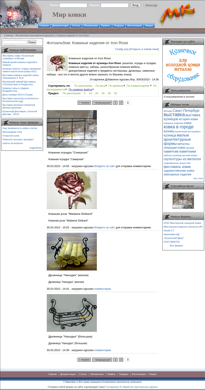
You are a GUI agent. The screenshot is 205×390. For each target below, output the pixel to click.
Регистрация (154, 5)
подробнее (35, 147)
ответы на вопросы (13, 143)
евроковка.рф (171, 234)
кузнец (169, 131)
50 (115, 93)
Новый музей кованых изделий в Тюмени (20, 63)
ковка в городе (179, 126)
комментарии (103, 288)
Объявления (91, 25)
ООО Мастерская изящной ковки (182, 222)
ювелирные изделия (177, 174)
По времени (116, 85)
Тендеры (119, 25)
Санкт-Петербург (186, 110)
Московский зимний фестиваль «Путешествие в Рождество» (19, 83)
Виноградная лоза (12, 132)
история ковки (188, 119)
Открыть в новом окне (144, 49)
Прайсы (105, 25)
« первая (84, 102)
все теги (198, 178)
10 (90, 93)
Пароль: (94, 5)
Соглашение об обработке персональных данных (131, 387)
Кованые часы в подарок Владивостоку (16, 89)
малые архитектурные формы (177, 139)
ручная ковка (189, 155)
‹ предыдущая (102, 102)
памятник (171, 151)
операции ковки (174, 147)
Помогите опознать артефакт (18, 139)
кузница (170, 135)
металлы (183, 143)
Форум (149, 25)
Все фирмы (176, 245)
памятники (187, 151)
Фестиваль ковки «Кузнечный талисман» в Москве (18, 57)
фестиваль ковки (177, 167)
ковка (187, 123)
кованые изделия (173, 123)
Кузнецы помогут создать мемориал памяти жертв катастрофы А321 (22, 70)
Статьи (76, 25)
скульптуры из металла (182, 159)
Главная (44, 25)
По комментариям (138, 85)
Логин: (54, 5)
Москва (168, 110)
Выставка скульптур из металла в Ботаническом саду (20, 99)
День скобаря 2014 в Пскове (18, 94)
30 (102, 93)
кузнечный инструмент (188, 131)
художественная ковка (179, 170)
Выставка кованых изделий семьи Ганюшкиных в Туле (21, 76)
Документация (60, 25)
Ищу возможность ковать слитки (20, 128)
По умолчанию (83, 85)
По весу (100, 85)
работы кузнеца (173, 155)
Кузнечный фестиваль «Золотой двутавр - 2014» (20, 112)
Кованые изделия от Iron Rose (73, 35)
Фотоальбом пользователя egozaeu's (35, 35)
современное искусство (177, 163)
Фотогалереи (134, 25)
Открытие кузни (11, 135)
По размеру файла (80, 89)
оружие (190, 147)
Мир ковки (69, 14)
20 (96, 93)
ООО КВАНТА (172, 241)
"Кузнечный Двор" (174, 238)
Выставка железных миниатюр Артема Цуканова (19, 106)
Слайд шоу (122, 49)
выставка (174, 114)
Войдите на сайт (105, 166)
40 (109, 93)
